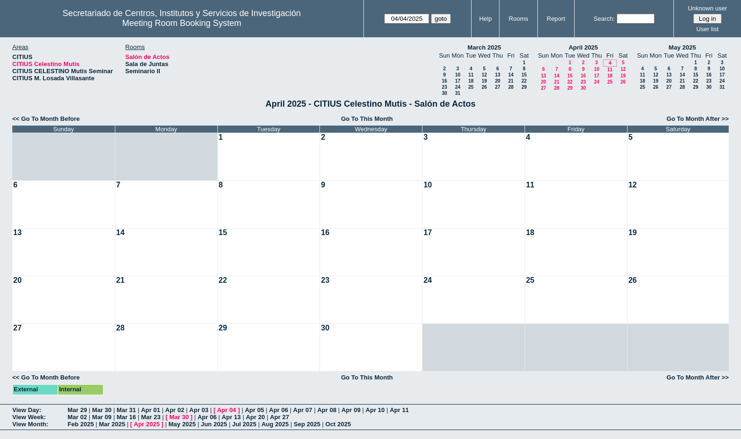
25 (471, 87)
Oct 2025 (338, 424)
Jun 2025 (214, 424)
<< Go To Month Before (46, 118)
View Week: (29, 417)
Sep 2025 (307, 424)
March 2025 (484, 47)
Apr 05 (254, 410)
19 (484, 81)
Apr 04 (226, 410)
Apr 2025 (147, 424)
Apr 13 (231, 417)
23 (444, 87)
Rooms (518, 18)
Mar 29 (77, 410)
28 (510, 87)
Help (485, 18)
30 (444, 93)
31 (457, 93)
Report (556, 18)
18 (471, 81)
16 (444, 81)
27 (497, 87)
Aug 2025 (275, 424)
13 (497, 74)
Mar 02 (77, 417)
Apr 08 (326, 410)
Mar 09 (102, 417)
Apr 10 (375, 410)
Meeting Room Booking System (181, 23)
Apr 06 (278, 410)
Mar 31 (126, 410)
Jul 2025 (244, 424)
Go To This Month (367, 118)
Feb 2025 (81, 424)
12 (484, 74)
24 (457, 87)
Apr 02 (174, 410)
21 (510, 81)
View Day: (26, 410)
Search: (604, 18)
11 (471, 74)
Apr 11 (399, 410)
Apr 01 (150, 410)
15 (523, 74)
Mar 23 (150, 417)
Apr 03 (199, 410)
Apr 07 (302, 410)
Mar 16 (126, 417)
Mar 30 (102, 410)
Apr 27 (279, 417)
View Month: (30, 424)
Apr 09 (350, 410)
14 (510, 74)
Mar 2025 (112, 424)
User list (708, 29)
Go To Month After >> (698, 118)
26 (484, 87)
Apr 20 (255, 417)
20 (497, 81)
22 (523, 81)
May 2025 (682, 47)
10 (457, 74)
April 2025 (583, 47)
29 (523, 87)
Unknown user (707, 8)
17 (457, 81)
